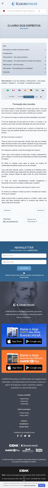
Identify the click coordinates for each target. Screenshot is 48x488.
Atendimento (24, 424)
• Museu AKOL (24, 415)
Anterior (7, 210)
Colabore (24, 421)
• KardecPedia (24, 399)
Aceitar (41, 485)
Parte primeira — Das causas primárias (15, 57)
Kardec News (24, 427)
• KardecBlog (24, 404)
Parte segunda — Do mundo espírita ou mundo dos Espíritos (22, 61)
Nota (4, 46)
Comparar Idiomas (28, 97)
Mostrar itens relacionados (32, 220)
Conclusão (6, 72)
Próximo (40, 210)
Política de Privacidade (29, 485)
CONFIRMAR (24, 268)
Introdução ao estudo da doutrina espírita (16, 50)
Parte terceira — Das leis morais (13, 64)
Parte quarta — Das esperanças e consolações (18, 68)
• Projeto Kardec (24, 413)
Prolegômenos (7, 53)
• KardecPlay (24, 401)
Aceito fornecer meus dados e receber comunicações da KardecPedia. (24, 276)
